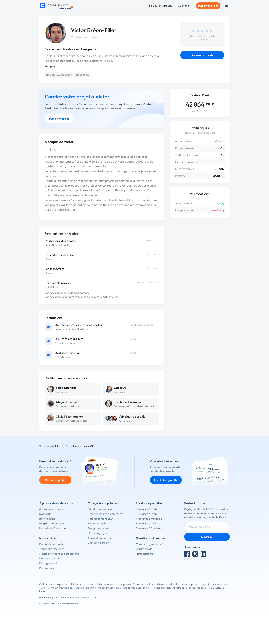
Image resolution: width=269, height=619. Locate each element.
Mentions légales (48, 597)
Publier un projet (208, 5)
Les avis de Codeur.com (53, 528)
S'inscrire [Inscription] (207, 537)
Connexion (184, 5)
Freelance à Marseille (149, 518)
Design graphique (98, 528)
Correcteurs (125, 421)
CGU (94, 597)
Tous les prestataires (50, 446)
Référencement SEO (100, 518)
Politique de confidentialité (75, 597)
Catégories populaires (103, 503)
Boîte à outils (47, 518)
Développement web (100, 509)
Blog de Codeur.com (51, 523)
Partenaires (46, 568)
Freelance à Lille (146, 523)
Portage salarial (49, 563)
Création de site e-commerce (106, 514)
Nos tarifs (45, 514)
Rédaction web (97, 523)
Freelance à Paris (146, 509)
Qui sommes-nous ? (51, 509)
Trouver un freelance (52, 549)
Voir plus (50, 66)
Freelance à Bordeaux (149, 528)
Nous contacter (145, 553)
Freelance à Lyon (146, 514)
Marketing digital (98, 533)
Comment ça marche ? (149, 544)
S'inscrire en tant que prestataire (59, 553)
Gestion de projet (98, 542)
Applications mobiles (100, 538)
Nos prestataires (49, 558)
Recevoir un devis (202, 55)
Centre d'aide (144, 549)
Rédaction (82, 75)
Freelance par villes (149, 503)
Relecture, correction (59, 75)
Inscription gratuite (160, 5)
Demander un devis (51, 544)
